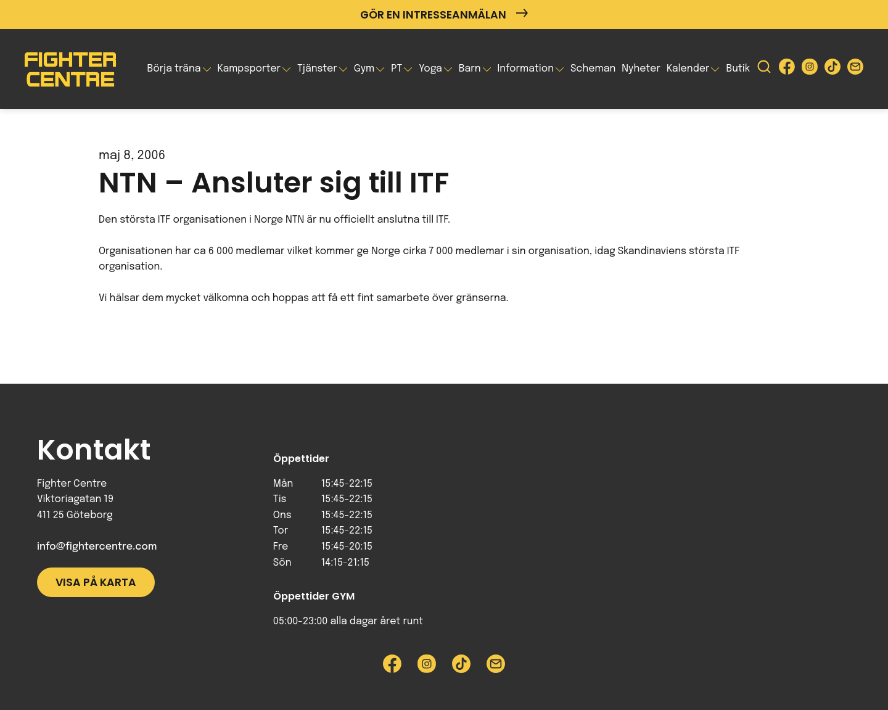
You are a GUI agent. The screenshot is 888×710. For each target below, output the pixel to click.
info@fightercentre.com (97, 547)
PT (396, 69)
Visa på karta (96, 582)
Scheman (592, 69)
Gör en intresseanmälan (444, 14)
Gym (364, 69)
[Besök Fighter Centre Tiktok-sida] (832, 69)
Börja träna (173, 69)
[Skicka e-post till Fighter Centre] (855, 69)
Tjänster (317, 69)
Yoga (430, 69)
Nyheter (641, 69)
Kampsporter (249, 69)
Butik (738, 69)
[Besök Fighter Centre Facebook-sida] (787, 69)
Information (526, 69)
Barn (470, 69)
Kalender (688, 69)
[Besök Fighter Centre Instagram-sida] (810, 69)
